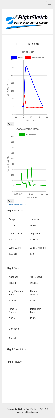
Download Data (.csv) (16, 204)
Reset (10, 124)
